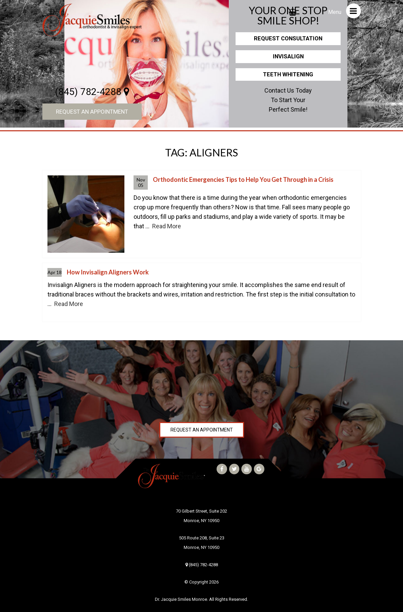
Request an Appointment (92, 111)
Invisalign (288, 56)
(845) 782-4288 (92, 92)
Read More (166, 226)
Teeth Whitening (288, 74)
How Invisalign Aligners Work (108, 272)
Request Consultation (288, 38)
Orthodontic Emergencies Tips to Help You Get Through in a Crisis (243, 179)
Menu (344, 10)
